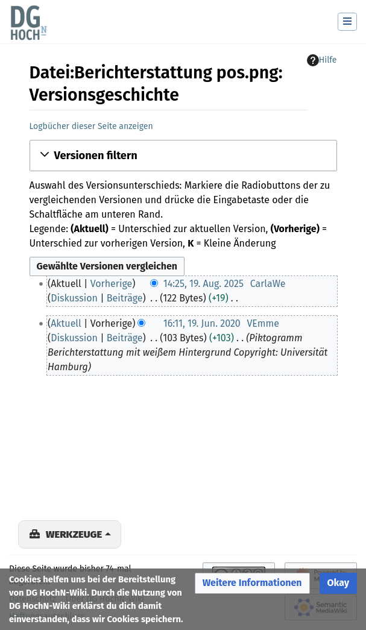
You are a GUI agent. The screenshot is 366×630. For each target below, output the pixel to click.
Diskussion (74, 298)
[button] (183, 155)
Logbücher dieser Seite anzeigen (91, 126)
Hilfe (322, 60)
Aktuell (66, 323)
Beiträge (125, 298)
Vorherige (111, 283)
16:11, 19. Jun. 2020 (202, 323)
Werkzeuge (74, 534)
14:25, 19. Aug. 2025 (203, 283)
